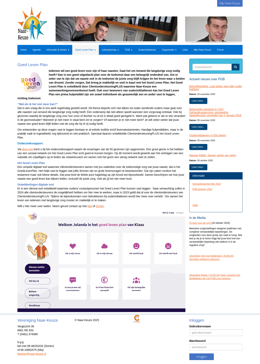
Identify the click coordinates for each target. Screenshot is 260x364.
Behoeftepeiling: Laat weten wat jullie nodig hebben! (215, 88)
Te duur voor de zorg (200, 223)
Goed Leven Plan (85, 49)
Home (23, 49)
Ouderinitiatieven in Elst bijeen (207, 135)
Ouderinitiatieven (147, 49)
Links (185, 49)
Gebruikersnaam (200, 326)
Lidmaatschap (110, 49)
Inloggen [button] (201, 357)
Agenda (36, 49)
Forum (220, 49)
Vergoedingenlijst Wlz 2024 (206, 184)
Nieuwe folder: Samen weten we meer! (212, 155)
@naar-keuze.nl (31, 353)
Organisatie (169, 49)
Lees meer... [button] (198, 100)
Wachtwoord (197, 340)
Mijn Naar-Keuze (202, 49)
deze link (27, 149)
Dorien (100, 206)
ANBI (195, 205)
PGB (129, 49)
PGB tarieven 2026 (202, 189)
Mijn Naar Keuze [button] (230, 3)
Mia (90, 206)
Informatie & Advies (57, 49)
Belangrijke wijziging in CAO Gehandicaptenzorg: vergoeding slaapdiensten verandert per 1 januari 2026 (215, 112)
